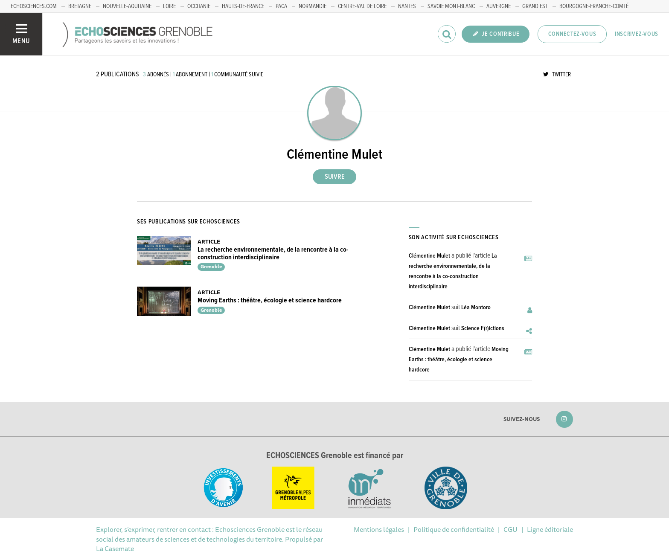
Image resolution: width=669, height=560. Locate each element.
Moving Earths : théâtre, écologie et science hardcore (270, 300)
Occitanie (198, 6)
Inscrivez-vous (636, 34)
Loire (169, 6)
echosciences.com (34, 6)
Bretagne (79, 6)
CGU (510, 529)
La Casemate (115, 548)
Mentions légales (379, 529)
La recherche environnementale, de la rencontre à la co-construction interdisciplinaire (273, 253)
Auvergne (498, 6)
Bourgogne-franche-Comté (593, 6)
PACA (281, 6)
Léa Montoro (476, 307)
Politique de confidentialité (453, 529)
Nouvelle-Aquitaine (127, 6)
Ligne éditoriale (550, 529)
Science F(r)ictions (482, 328)
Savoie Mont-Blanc (451, 6)
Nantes (407, 6)
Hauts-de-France (243, 6)
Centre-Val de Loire (362, 6)
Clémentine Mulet (429, 256)
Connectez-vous (572, 34)
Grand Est (535, 6)
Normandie (312, 6)
